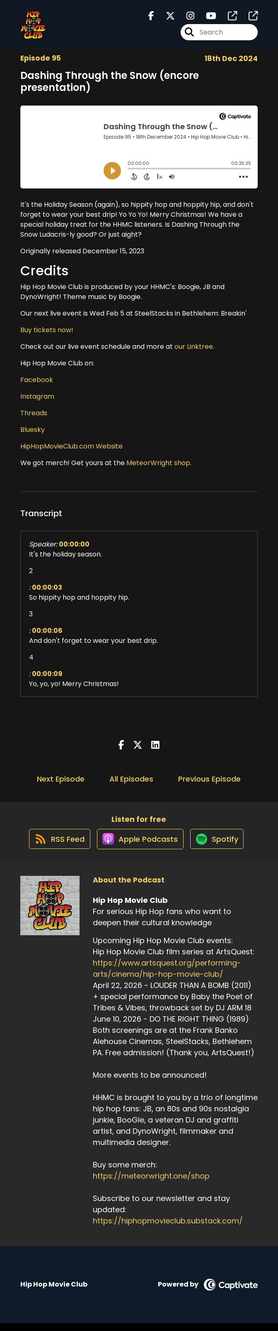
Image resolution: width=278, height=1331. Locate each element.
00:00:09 (47, 674)
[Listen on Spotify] (219, 846)
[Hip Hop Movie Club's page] (227, 19)
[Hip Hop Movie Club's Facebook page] (151, 19)
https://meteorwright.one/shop (151, 1184)
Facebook (36, 380)
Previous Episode (209, 779)
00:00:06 (47, 630)
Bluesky (32, 429)
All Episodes (131, 779)
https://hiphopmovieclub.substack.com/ (168, 1228)
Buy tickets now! (46, 330)
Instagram (37, 396)
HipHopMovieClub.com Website (71, 446)
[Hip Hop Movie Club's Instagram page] (185, 19)
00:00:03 (47, 587)
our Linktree (193, 346)
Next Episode (61, 779)
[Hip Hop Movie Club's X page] (165, 19)
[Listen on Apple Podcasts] (138, 846)
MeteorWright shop (158, 463)
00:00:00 (74, 544)
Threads (33, 413)
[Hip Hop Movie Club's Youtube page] (206, 19)
